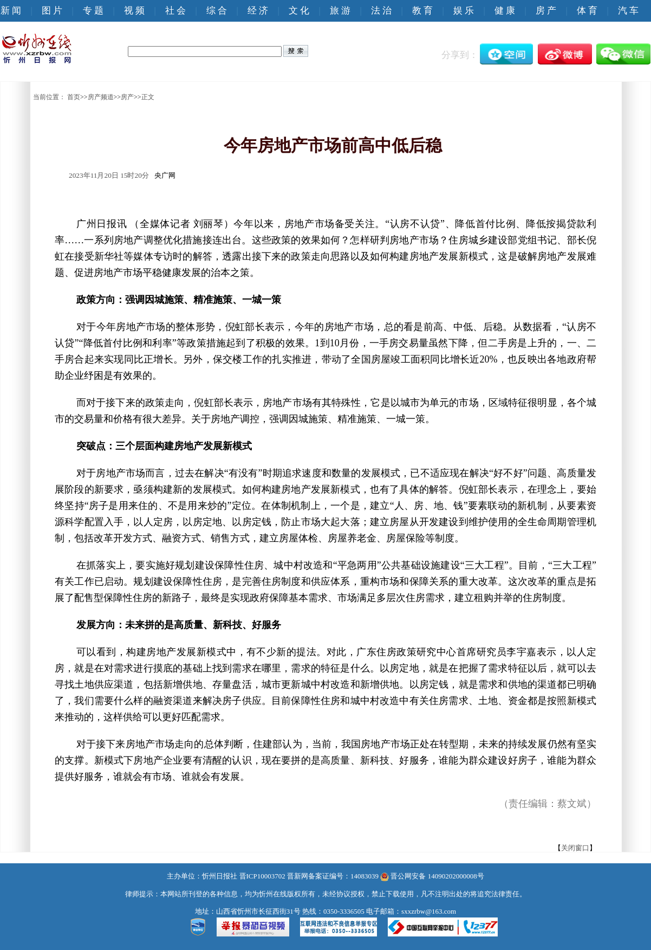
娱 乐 (463, 10)
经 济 (258, 10)
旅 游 (340, 10)
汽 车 (628, 10)
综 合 (216, 10)
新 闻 (11, 10)
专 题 (93, 10)
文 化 (299, 10)
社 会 (175, 10)
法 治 (381, 10)
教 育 (422, 10)
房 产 (546, 10)
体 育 (587, 10)
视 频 (134, 10)
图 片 (52, 10)
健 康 (504, 10)
